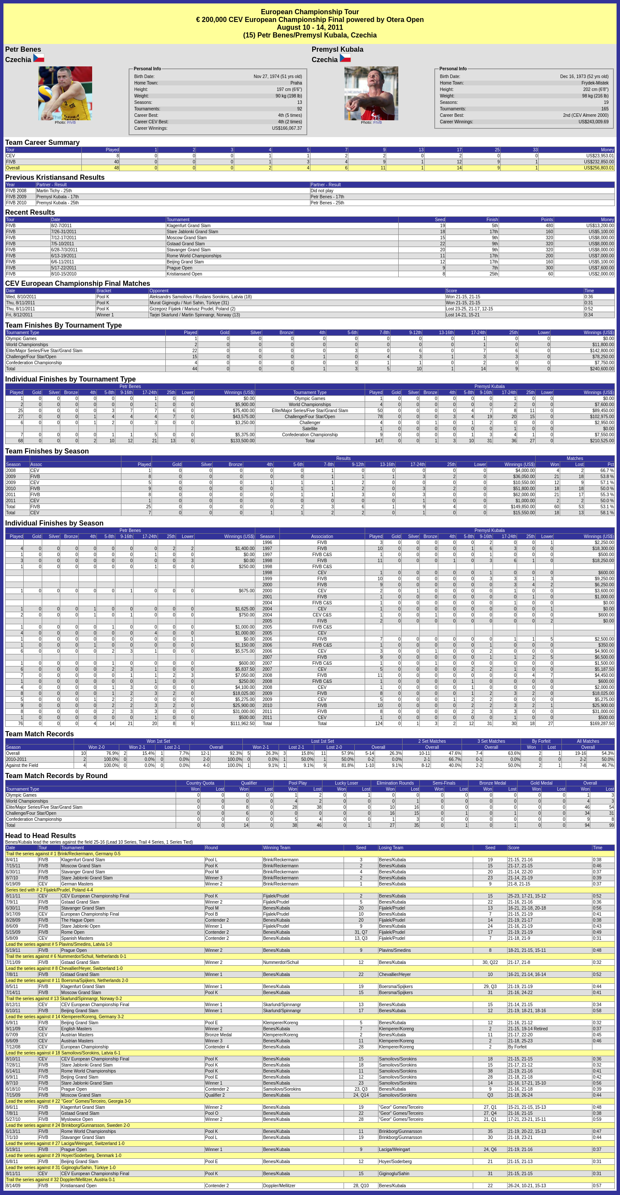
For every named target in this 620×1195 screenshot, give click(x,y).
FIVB (71, 122)
